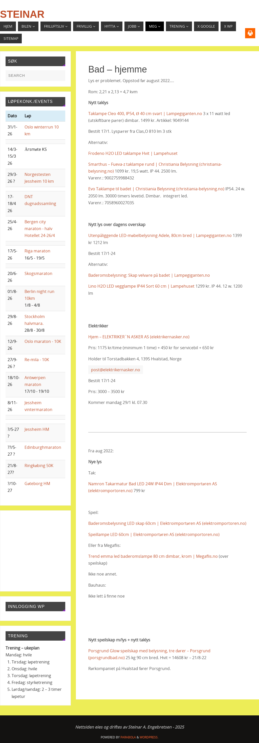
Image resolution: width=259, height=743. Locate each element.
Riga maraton (37, 251)
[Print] (250, 33)
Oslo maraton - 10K (43, 341)
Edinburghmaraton (43, 447)
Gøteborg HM (37, 483)
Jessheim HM (37, 429)
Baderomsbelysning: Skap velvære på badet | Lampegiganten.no (149, 275)
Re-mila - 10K (37, 359)
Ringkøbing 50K (39, 465)
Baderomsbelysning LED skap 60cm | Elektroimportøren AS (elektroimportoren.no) (167, 523)
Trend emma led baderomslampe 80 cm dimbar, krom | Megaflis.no (153, 556)
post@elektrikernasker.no (115, 370)
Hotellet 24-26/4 (40, 235)
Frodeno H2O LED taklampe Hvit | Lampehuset (133, 153)
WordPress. (149, 737)
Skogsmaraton (38, 273)
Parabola (128, 737)
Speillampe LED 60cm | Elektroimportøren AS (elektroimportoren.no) (154, 534)
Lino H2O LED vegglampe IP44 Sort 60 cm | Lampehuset (141, 286)
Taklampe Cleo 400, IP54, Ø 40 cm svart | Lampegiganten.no (145, 113)
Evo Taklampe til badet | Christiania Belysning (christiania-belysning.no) (156, 189)
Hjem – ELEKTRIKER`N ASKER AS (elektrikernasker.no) (138, 337)
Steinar (22, 14)
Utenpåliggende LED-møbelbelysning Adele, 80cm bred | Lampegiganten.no (160, 235)
